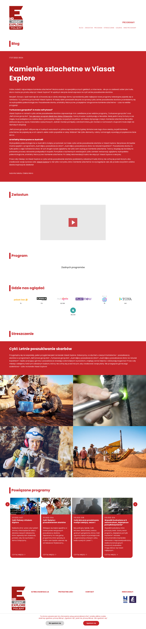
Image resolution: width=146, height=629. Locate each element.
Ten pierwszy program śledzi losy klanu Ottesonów (50, 116)
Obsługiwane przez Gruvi (68, 596)
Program (98, 28)
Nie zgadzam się (55, 623)
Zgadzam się (91, 623)
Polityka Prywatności (66, 601)
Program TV (36, 601)
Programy (128, 22)
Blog (81, 28)
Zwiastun (89, 28)
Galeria (119, 28)
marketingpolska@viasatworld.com (102, 596)
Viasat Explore (43, 162)
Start (33, 596)
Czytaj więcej (18, 555)
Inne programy (130, 28)
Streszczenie (109, 28)
